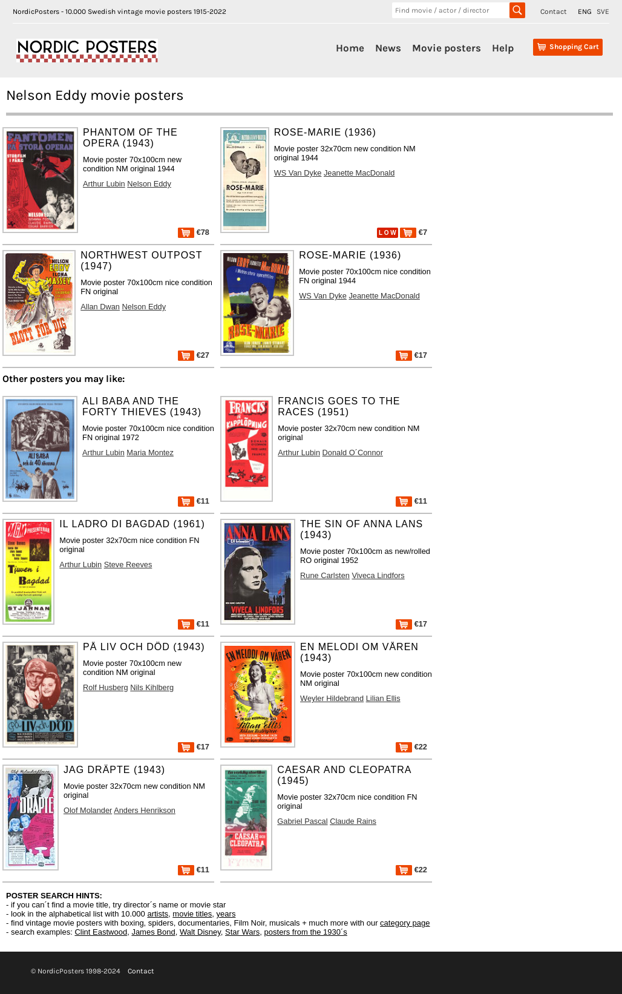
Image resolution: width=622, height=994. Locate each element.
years (226, 913)
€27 (193, 355)
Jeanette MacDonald (359, 172)
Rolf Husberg (105, 687)
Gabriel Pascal (302, 821)
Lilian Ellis (383, 698)
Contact (553, 11)
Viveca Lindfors (378, 575)
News (388, 48)
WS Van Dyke (298, 172)
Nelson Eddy (149, 183)
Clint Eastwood (100, 931)
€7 (413, 232)
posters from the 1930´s (305, 931)
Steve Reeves (128, 564)
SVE (603, 11)
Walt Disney (200, 931)
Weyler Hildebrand (332, 698)
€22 (411, 746)
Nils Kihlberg (152, 687)
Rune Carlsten (325, 575)
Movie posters (446, 48)
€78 (193, 232)
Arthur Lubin (104, 183)
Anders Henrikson (144, 810)
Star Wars (242, 931)
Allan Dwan (100, 306)
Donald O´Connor (352, 452)
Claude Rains (353, 821)
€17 (411, 355)
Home (350, 48)
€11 (193, 500)
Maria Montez (150, 452)
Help (503, 48)
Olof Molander (88, 810)
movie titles (192, 913)
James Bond (153, 931)
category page (405, 922)
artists (157, 913)
